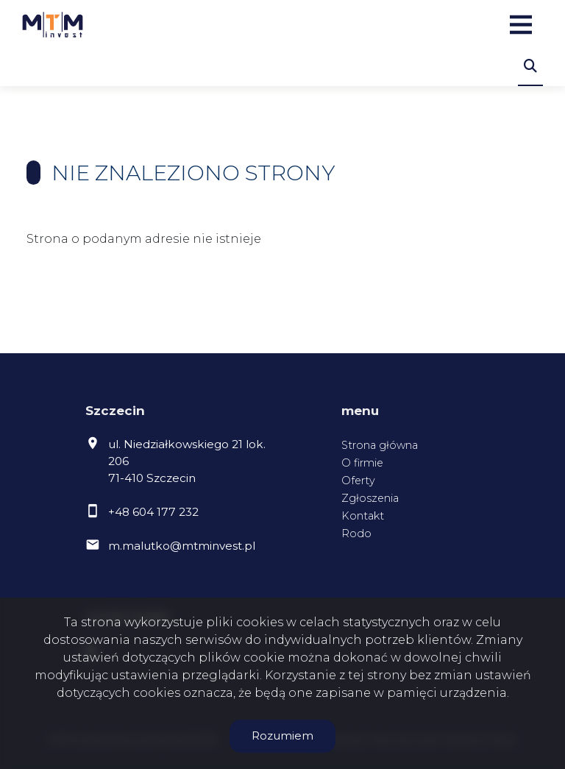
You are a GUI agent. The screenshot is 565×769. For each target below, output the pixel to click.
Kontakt (362, 515)
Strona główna (379, 445)
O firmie (362, 462)
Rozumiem (282, 736)
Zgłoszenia (370, 498)
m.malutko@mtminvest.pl (181, 546)
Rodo (356, 533)
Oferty (358, 480)
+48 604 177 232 (153, 512)
